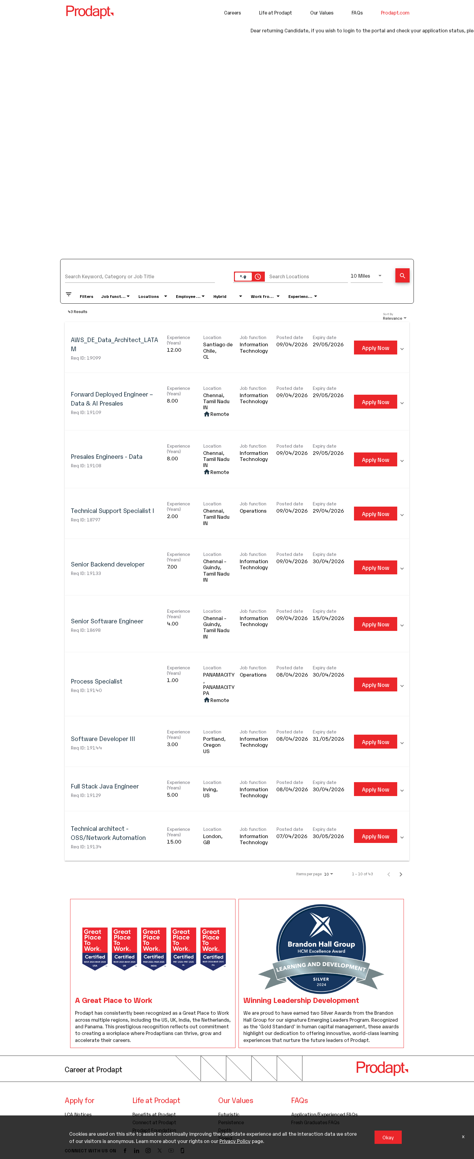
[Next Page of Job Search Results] (401, 873)
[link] (237, 347)
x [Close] (463, 1136)
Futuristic (228, 1114)
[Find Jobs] (402, 275)
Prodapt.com (395, 12)
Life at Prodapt (275, 12)
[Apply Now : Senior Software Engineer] (375, 624)
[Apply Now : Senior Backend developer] (375, 567)
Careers (232, 12)
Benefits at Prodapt (154, 1114)
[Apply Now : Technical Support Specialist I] (375, 514)
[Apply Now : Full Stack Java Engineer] (375, 789)
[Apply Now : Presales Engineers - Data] (375, 459)
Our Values (321, 12)
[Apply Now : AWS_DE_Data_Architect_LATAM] (375, 347)
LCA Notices (78, 1114)
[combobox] (140, 275)
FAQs (357, 12)
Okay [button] (388, 1137)
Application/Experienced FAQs (324, 1114)
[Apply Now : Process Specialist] (375, 684)
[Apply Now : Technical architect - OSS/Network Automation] (375, 836)
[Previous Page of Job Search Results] (389, 873)
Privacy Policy (235, 1141)
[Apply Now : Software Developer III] (375, 742)
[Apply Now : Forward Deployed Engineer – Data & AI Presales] (375, 401)
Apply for (79, 1099)
